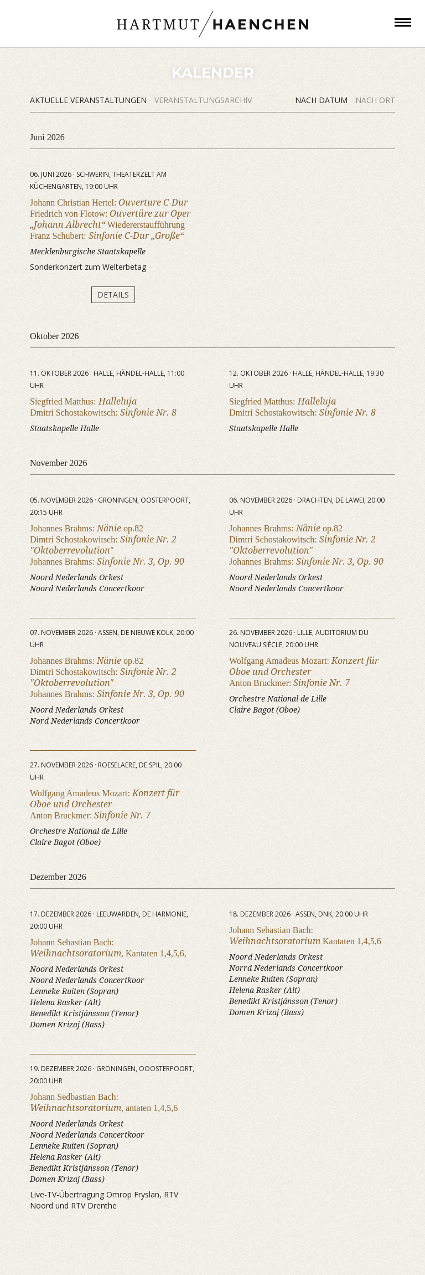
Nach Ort (375, 100)
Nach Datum (322, 100)
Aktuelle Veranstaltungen (89, 100)
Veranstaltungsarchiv (203, 100)
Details (113, 294)
